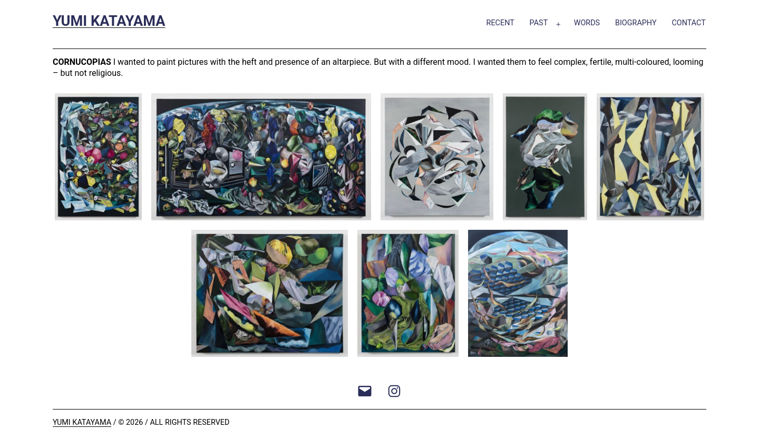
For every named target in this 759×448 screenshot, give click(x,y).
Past (539, 22)
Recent (500, 22)
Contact (688, 22)
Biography (636, 22)
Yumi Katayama (109, 21)
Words (587, 22)
